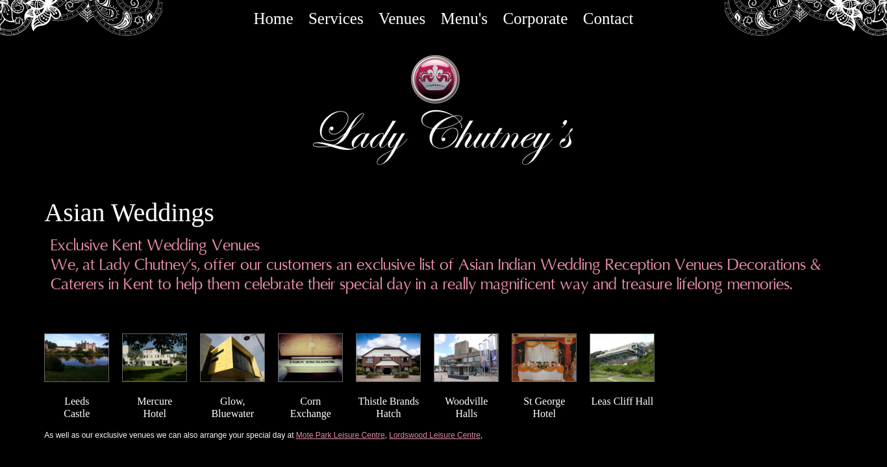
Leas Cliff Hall (622, 401)
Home (273, 18)
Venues (402, 18)
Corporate (535, 18)
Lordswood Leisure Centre (435, 435)
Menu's (464, 18)
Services (336, 18)
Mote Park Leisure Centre (340, 435)
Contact (608, 18)
